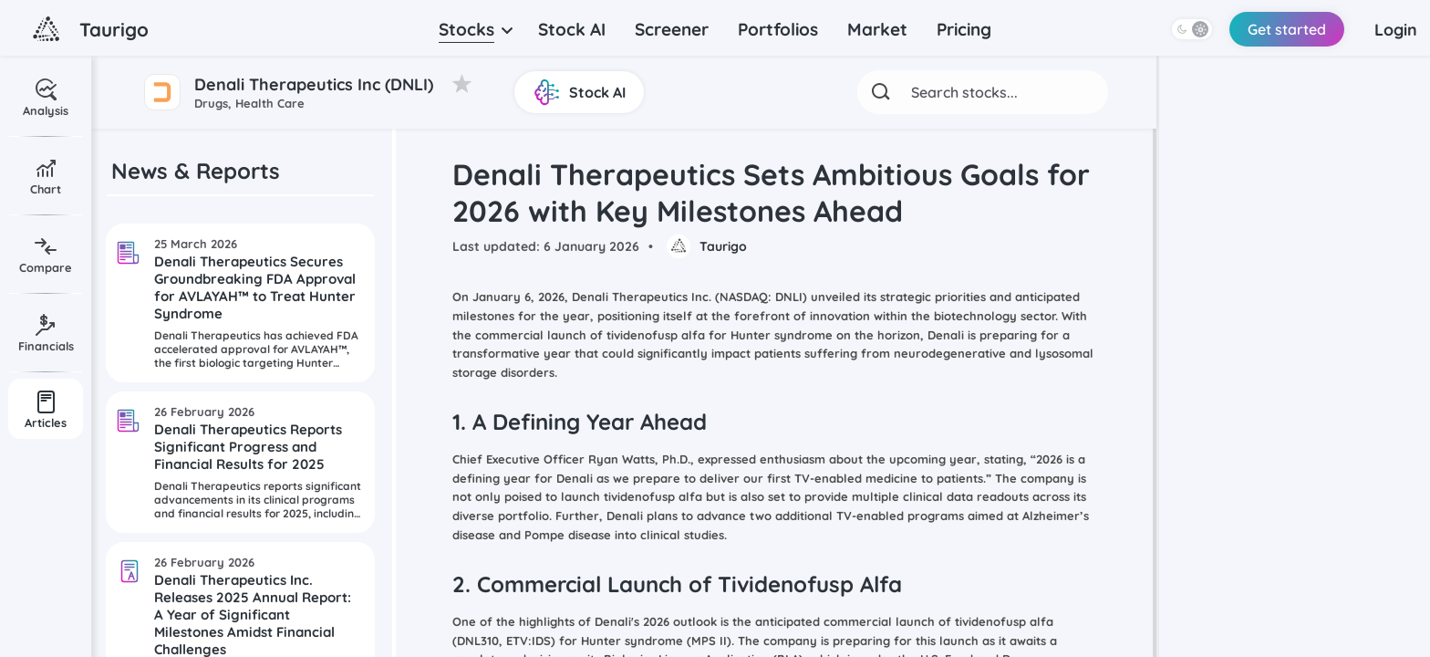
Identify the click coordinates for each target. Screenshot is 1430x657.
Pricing (964, 29)
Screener (672, 29)
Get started (1279, 29)
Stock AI (572, 29)
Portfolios (778, 29)
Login (1392, 29)
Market (877, 29)
